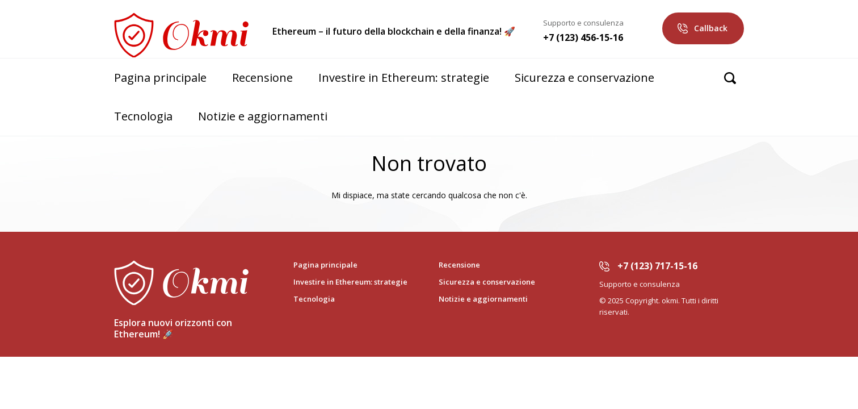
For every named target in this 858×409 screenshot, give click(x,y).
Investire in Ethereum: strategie (403, 77)
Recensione (262, 77)
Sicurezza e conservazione (584, 77)
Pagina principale (160, 77)
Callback (710, 28)
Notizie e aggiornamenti (262, 116)
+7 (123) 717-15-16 (657, 266)
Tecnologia (143, 116)
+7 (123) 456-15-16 (583, 37)
